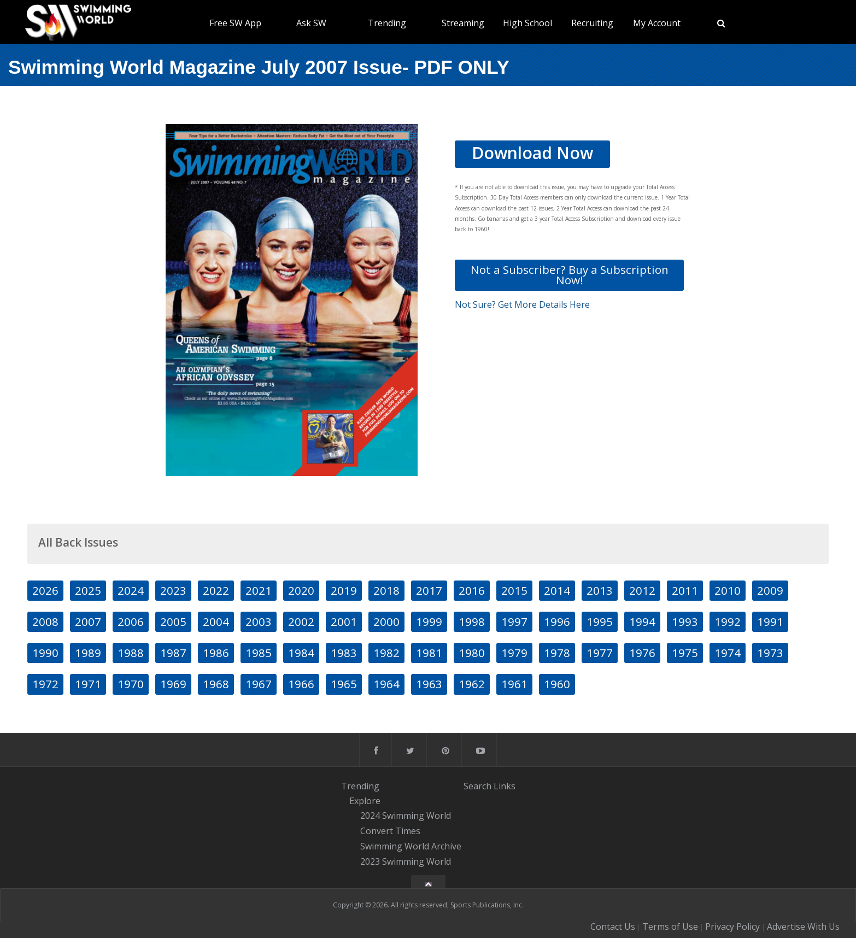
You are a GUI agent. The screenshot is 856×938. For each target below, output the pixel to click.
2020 (301, 590)
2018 (386, 590)
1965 (344, 683)
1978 (557, 652)
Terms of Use (670, 927)
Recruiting (592, 23)
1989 (88, 652)
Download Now (532, 153)
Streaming (463, 23)
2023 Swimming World (405, 861)
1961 (514, 683)
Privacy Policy (732, 927)
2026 (45, 590)
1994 (642, 621)
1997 (514, 621)
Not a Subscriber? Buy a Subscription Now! (570, 275)
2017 (429, 590)
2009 (770, 590)
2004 (216, 621)
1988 (131, 652)
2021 (258, 590)
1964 (386, 683)
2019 (344, 590)
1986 (216, 652)
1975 (685, 652)
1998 (472, 621)
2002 (301, 621)
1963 (429, 683)
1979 (514, 652)
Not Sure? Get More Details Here (522, 304)
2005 (173, 621)
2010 (727, 590)
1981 (429, 652)
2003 (258, 621)
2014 (557, 590)
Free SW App (235, 23)
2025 (88, 590)
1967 (258, 683)
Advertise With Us (803, 927)
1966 (301, 683)
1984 (301, 652)
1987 (173, 652)
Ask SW (311, 23)
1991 (770, 621)
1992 (727, 621)
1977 (600, 652)
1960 (557, 683)
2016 (472, 590)
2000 (386, 621)
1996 (557, 621)
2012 (642, 590)
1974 (727, 652)
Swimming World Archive (410, 846)
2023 (173, 590)
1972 (45, 683)
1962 (472, 683)
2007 (88, 621)
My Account (657, 23)
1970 (131, 683)
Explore (364, 801)
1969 (173, 683)
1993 (685, 621)
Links (504, 785)
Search (477, 785)
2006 (131, 621)
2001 (344, 621)
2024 (131, 590)
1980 (472, 652)
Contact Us (612, 927)
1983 (344, 652)
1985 (258, 652)
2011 (685, 590)
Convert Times (390, 831)
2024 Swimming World (405, 816)
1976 (642, 652)
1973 (770, 652)
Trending (387, 23)
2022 (216, 590)
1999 (429, 621)
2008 (45, 621)
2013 (600, 590)
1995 (600, 621)
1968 (216, 683)
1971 (88, 683)
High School (527, 23)
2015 (514, 590)
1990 (45, 652)
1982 (386, 652)
